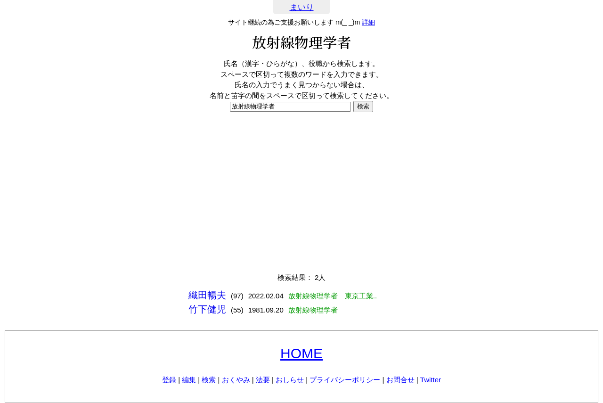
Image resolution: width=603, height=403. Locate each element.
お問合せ (400, 380)
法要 (263, 380)
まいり (302, 7)
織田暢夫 (207, 295)
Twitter (430, 380)
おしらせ (290, 380)
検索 (209, 380)
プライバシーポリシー (345, 380)
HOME (301, 353)
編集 (189, 380)
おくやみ (236, 380)
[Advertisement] (301, 192)
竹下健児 (207, 309)
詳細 (368, 22)
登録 (169, 380)
